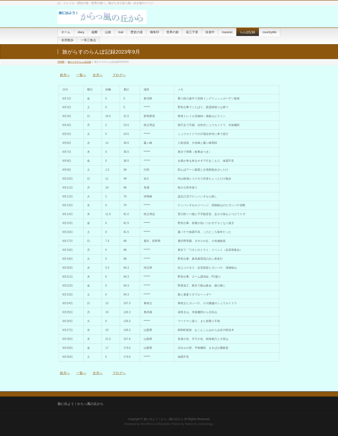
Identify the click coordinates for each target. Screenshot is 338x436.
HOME (61, 62)
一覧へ (81, 75)
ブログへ (119, 75)
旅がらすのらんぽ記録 (79, 62)
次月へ (98, 75)
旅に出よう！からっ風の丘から (163, 419)
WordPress (147, 424)
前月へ (65, 75)
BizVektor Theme (169, 424)
